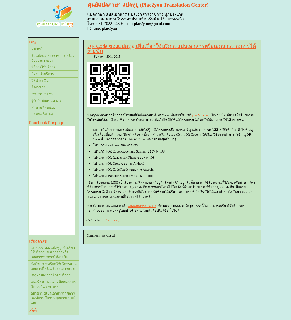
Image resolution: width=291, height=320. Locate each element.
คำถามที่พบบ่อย (43, 107)
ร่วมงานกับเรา (42, 94)
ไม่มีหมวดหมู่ (111, 220)
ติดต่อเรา (38, 87)
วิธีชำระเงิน (39, 80)
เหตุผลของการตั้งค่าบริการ (50, 275)
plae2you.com (201, 115)
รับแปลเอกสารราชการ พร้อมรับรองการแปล (53, 58)
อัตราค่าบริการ (42, 74)
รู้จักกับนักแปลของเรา (47, 101)
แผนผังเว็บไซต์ (42, 114)
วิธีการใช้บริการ (43, 67)
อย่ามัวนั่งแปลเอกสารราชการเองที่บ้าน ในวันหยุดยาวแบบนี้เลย (53, 298)
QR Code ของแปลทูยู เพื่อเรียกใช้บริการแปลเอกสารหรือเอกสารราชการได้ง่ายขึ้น (171, 48)
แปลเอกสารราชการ (142, 206)
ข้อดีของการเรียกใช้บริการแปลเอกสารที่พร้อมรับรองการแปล (54, 266)
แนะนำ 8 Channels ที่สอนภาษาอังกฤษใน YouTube (53, 284)
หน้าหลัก (37, 49)
